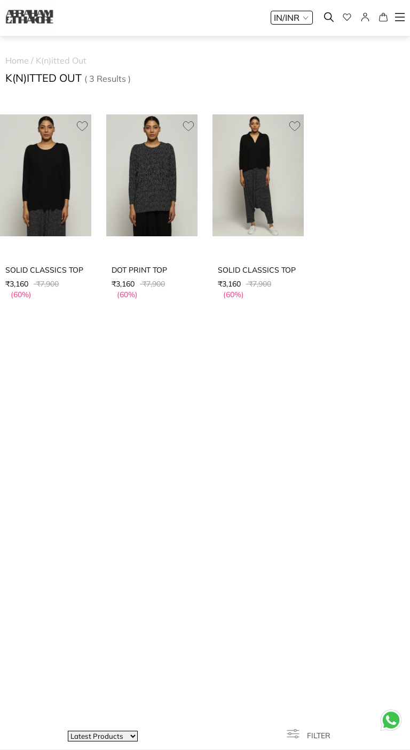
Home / (20, 60)
